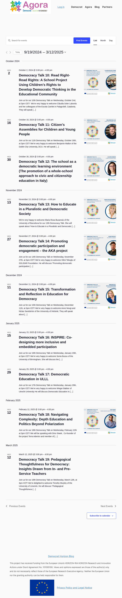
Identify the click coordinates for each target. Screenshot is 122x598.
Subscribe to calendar (100, 516)
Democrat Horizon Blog (61, 556)
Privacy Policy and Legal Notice (74, 587)
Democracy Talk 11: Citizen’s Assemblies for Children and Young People (47, 129)
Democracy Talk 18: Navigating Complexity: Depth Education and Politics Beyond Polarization (46, 419)
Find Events (81, 40)
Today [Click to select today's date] (17, 52)
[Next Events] (10, 52)
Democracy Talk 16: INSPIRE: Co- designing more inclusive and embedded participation (45, 342)
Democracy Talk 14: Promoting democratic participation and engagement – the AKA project (43, 246)
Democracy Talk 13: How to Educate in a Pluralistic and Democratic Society (47, 209)
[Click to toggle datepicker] (45, 52)
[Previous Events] (6, 52)
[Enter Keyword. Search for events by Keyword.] (40, 40)
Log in (61, 7)
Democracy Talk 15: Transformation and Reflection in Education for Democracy (47, 294)
